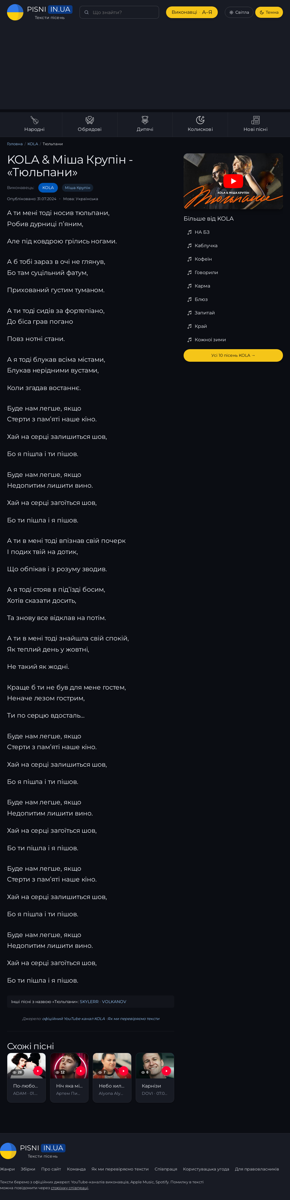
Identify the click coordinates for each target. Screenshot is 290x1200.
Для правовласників (257, 1169)
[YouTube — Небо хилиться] (123, 1071)
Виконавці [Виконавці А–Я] (192, 12)
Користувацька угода (206, 1169)
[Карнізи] (155, 1077)
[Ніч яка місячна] (69, 1077)
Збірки (28, 1169)
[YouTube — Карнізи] (166, 1071)
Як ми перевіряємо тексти (133, 1018)
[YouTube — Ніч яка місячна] (80, 1071)
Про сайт (51, 1169)
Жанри (7, 1169)
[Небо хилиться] (112, 1077)
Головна (15, 143)
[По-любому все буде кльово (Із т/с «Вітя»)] (26, 1077)
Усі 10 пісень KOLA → (233, 355)
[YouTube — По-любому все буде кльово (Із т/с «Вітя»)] (38, 1071)
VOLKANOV (114, 1001)
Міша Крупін (77, 187)
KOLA (32, 143)
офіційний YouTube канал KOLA (73, 1018)
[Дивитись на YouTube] (233, 181)
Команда (76, 1169)
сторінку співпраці (69, 1187)
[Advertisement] (145, 68)
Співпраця (166, 1169)
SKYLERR (89, 1001)
